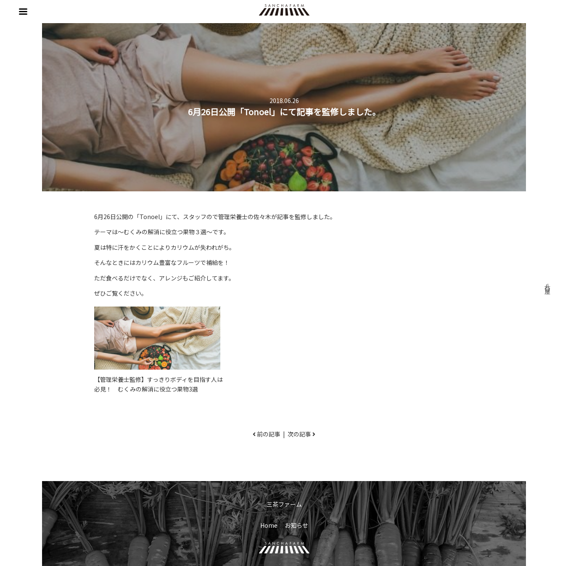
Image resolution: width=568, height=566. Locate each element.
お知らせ (296, 525)
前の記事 (268, 434)
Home (268, 525)
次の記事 (299, 434)
